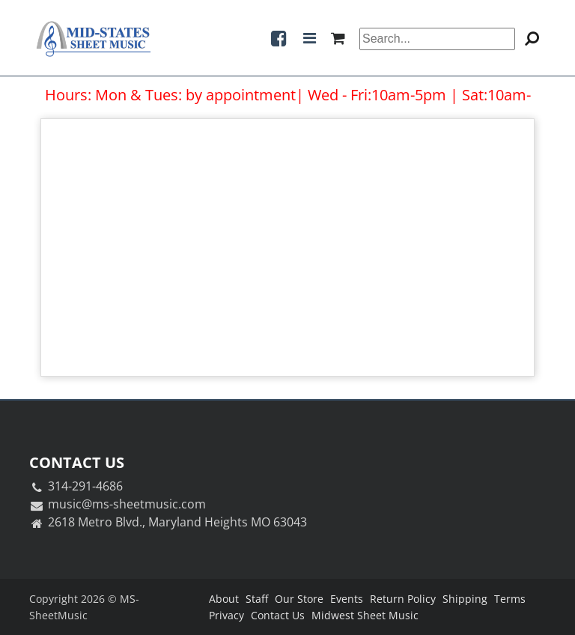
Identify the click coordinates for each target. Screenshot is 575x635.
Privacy (226, 615)
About (224, 599)
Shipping (464, 599)
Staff (257, 599)
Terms (510, 599)
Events (346, 599)
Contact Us (278, 615)
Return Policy (403, 599)
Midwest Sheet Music (365, 615)
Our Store (299, 599)
